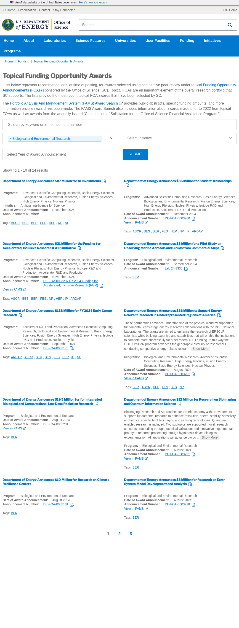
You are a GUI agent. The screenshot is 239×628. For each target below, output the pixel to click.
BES (25, 223)
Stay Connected (64, 10)
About (29, 41)
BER (34, 223)
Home (9, 41)
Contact (44, 10)
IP (187, 231)
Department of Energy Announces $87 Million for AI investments (52, 181)
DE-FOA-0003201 (177, 374)
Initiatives (212, 41)
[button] (230, 25)
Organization (27, 10)
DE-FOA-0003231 (177, 454)
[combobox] (151, 24)
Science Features (90, 41)
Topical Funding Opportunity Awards (59, 61)
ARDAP (197, 231)
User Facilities (158, 41)
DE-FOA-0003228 (177, 504)
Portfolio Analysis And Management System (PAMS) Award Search (64, 103)
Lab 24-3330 (174, 268)
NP (60, 223)
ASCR (15, 223)
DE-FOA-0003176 (56, 348)
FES (43, 223)
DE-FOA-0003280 (177, 218)
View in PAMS (134, 222)
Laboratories (55, 41)
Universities (125, 41)
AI (66, 223)
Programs (12, 51)
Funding (187, 41)
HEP (52, 223)
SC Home (8, 10)
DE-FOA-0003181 (56, 504)
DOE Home (229, 10)
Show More (200, 348)
